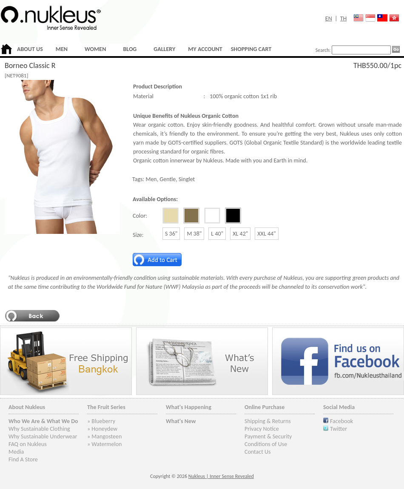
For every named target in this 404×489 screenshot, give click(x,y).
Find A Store (23, 459)
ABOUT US (30, 49)
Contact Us (258, 451)
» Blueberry (101, 421)
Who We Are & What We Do (43, 421)
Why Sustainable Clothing (39, 428)
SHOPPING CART (251, 49)
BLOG (130, 49)
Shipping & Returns (268, 421)
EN (328, 18)
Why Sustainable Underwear (43, 436)
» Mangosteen (104, 436)
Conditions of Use (266, 444)
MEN (62, 49)
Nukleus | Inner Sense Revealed (221, 476)
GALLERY (164, 49)
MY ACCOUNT (205, 49)
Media (16, 451)
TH (343, 18)
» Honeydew (102, 428)
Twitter (338, 428)
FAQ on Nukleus (28, 444)
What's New (181, 421)
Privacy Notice (262, 428)
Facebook (341, 421)
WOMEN (95, 49)
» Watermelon (104, 444)
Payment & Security (268, 436)
